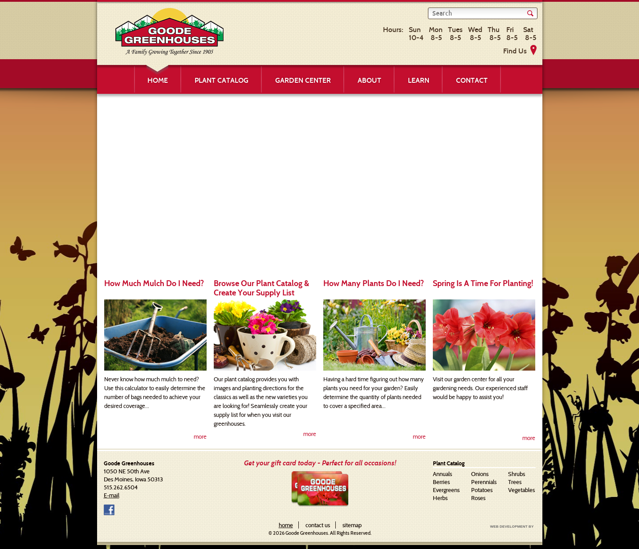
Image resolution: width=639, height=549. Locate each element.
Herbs (440, 497)
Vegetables (521, 489)
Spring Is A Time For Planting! (483, 283)
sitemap (352, 525)
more (200, 436)
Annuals (442, 473)
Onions (479, 473)
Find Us (515, 51)
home (286, 525)
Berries (441, 481)
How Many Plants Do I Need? (373, 283)
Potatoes (481, 489)
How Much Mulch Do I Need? (154, 283)
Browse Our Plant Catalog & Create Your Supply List (261, 288)
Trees (514, 481)
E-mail (111, 495)
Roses (478, 497)
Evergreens (446, 489)
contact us (317, 525)
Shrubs (516, 473)
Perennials (484, 481)
